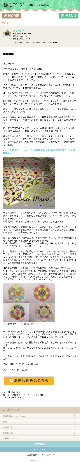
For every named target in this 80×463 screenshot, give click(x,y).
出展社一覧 (8, 433)
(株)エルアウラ (48, 455)
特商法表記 (32, 455)
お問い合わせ (40, 444)
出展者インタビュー (11, 438)
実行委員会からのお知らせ (14, 416)
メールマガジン (40, 449)
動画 (5, 422)
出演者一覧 (8, 427)
